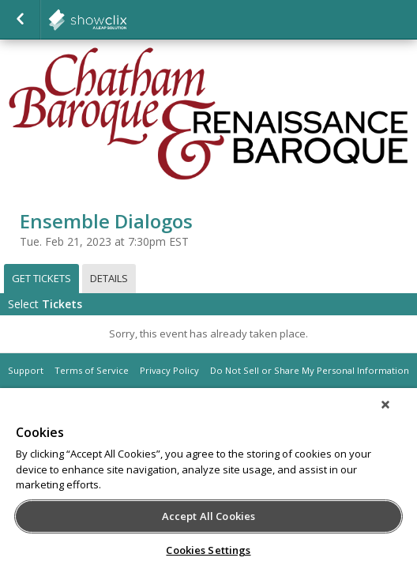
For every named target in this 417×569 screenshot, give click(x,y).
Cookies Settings (208, 550)
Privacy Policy (169, 370)
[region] (208, 483)
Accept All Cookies (208, 516)
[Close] (396, 415)
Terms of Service (91, 370)
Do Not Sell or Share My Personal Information (309, 370)
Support (25, 370)
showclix (126, 20)
